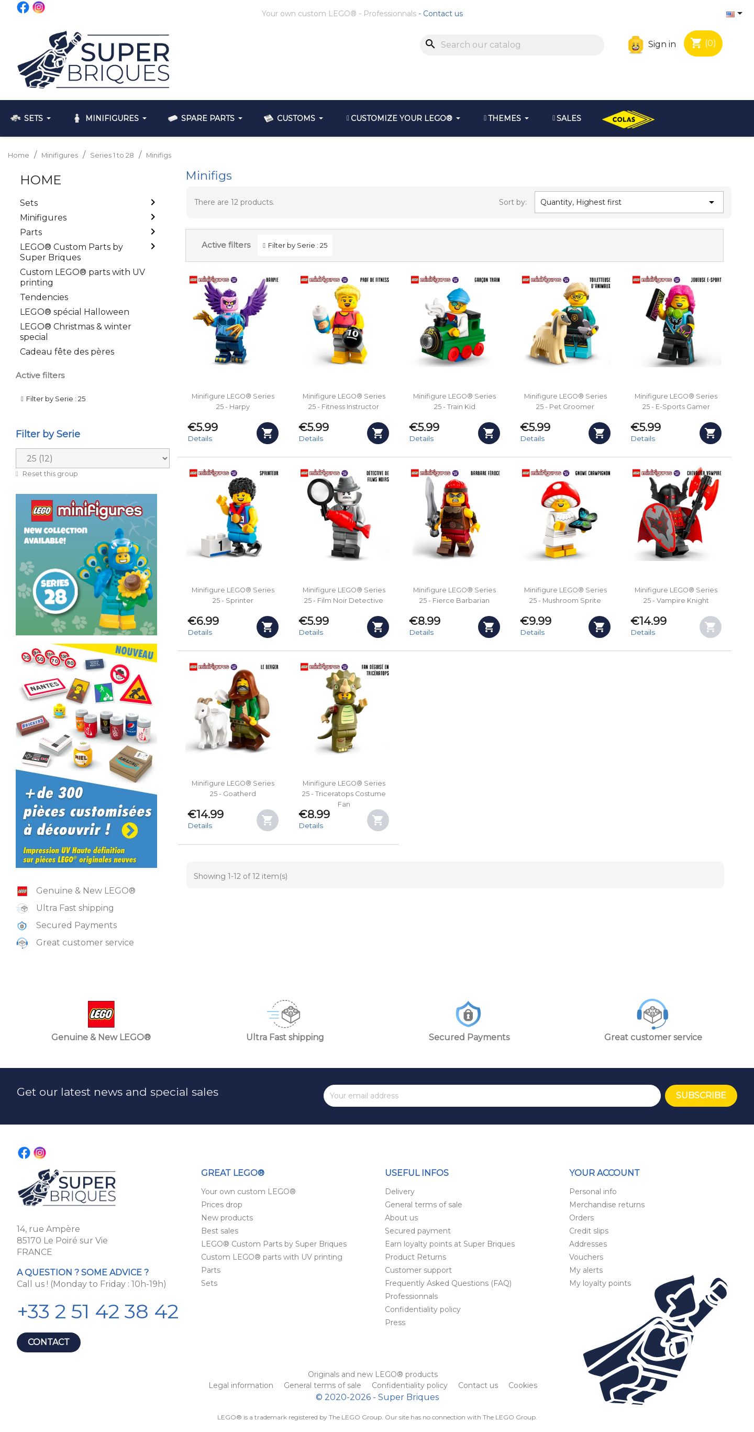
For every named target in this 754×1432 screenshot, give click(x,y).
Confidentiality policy (423, 1309)
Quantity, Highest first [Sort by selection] (628, 202)
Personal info (593, 1191)
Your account (604, 1173)
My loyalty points (600, 1283)
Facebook (23, 7)
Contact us (443, 13)
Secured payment (418, 1231)
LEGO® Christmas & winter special (75, 332)
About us (401, 1217)
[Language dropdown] (736, 14)
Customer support (418, 1270)
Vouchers (586, 1257)
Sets (29, 203)
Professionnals (389, 13)
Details (199, 438)
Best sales (219, 1231)
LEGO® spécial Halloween (74, 312)
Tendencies (44, 297)
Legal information (241, 1385)
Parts (31, 232)
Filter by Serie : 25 (55, 398)
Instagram (39, 7)
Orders (581, 1217)
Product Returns (415, 1257)
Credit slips (588, 1231)
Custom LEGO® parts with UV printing (82, 277)
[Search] (512, 45)
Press (395, 1322)
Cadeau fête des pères (67, 352)
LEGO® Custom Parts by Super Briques (71, 252)
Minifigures (43, 218)
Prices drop (221, 1204)
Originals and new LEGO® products (373, 1374)
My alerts (586, 1270)
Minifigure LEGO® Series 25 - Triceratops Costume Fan (344, 793)
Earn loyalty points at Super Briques (450, 1244)
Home (40, 180)
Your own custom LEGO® (309, 13)
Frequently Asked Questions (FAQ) (448, 1283)
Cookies (522, 1385)
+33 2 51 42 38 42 (98, 1311)
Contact (49, 1342)
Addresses (588, 1244)
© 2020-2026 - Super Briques (377, 1397)
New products (227, 1217)
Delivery (400, 1191)
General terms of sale (423, 1204)
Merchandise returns (607, 1204)
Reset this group (49, 474)
